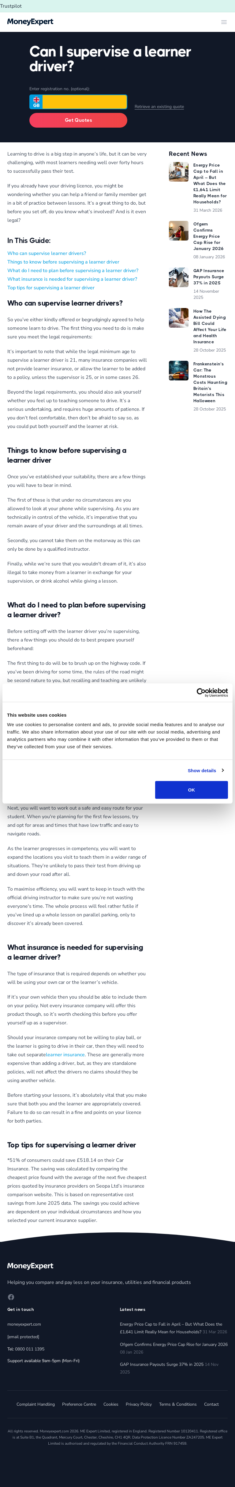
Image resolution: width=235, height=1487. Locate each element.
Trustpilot (11, 6)
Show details (202, 770)
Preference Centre (79, 1404)
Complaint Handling (36, 1404)
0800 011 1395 (29, 1349)
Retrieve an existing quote (159, 107)
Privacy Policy (139, 1404)
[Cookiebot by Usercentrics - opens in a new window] (201, 692)
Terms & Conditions (178, 1404)
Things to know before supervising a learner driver (63, 262)
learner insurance (65, 1054)
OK (191, 789)
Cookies (110, 1404)
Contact (211, 1404)
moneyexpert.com (24, 1324)
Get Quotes (78, 120)
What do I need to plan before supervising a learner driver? (72, 270)
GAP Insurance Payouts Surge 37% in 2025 (161, 1364)
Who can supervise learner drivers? (46, 253)
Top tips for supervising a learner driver (51, 287)
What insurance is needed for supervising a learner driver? (72, 279)
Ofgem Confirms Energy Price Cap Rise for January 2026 (174, 1344)
